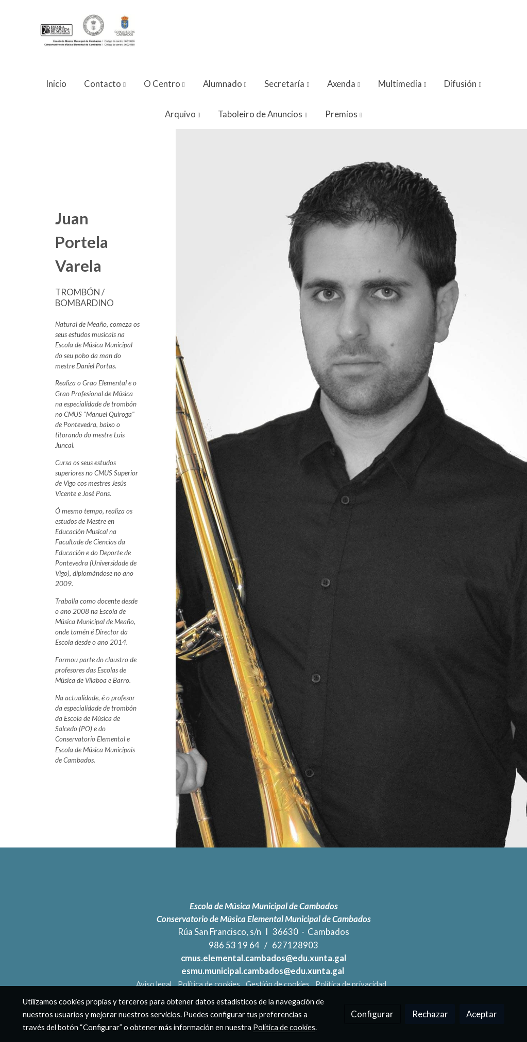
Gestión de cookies (278, 984)
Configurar (372, 1014)
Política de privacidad (350, 984)
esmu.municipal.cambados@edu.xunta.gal (263, 970)
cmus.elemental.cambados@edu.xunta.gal (263, 957)
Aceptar (481, 1014)
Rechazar (430, 1014)
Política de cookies (209, 984)
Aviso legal (154, 984)
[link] (88, 34)
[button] (104, 83)
